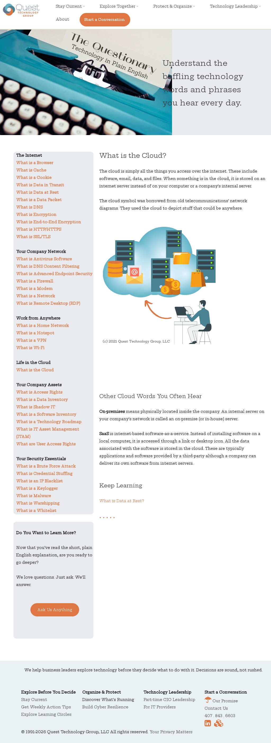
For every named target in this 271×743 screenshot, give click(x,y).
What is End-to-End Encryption (48, 222)
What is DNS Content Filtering (47, 266)
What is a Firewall (34, 281)
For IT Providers (159, 707)
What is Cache (31, 170)
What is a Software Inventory (46, 414)
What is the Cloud (35, 370)
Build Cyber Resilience (105, 707)
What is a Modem (34, 288)
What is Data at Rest (37, 192)
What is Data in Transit (40, 185)
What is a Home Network (42, 325)
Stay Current (70, 6)
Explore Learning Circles (46, 714)
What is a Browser (34, 162)
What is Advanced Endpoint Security (54, 273)
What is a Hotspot (35, 333)
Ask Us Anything (54, 609)
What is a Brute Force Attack (46, 466)
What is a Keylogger (37, 488)
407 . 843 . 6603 (220, 715)
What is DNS (29, 207)
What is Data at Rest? (121, 501)
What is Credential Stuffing (44, 473)
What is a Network (35, 296)
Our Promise (224, 701)
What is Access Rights (39, 392)
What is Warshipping (38, 503)
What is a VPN (31, 340)
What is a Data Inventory (42, 399)
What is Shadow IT (35, 407)
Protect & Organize (174, 6)
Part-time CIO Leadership (169, 699)
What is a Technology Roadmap (49, 421)
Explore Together (119, 6)
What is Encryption (36, 214)
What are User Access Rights (46, 444)
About (62, 19)
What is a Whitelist (36, 510)
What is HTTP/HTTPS (38, 229)
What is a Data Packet (39, 199)
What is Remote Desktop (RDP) (48, 303)
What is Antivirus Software (44, 259)
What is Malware (33, 495)
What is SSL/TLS (33, 236)
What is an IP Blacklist (39, 481)
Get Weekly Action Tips (46, 707)
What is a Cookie (34, 177)
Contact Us (216, 708)
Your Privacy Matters (171, 732)
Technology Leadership (235, 6)
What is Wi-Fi (30, 347)
